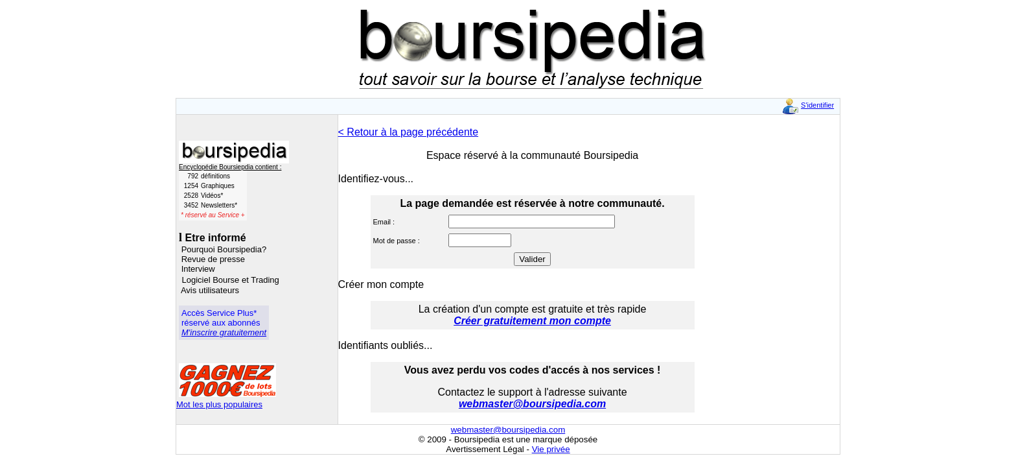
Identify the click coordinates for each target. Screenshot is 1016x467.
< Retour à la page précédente (408, 132)
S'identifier (817, 105)
